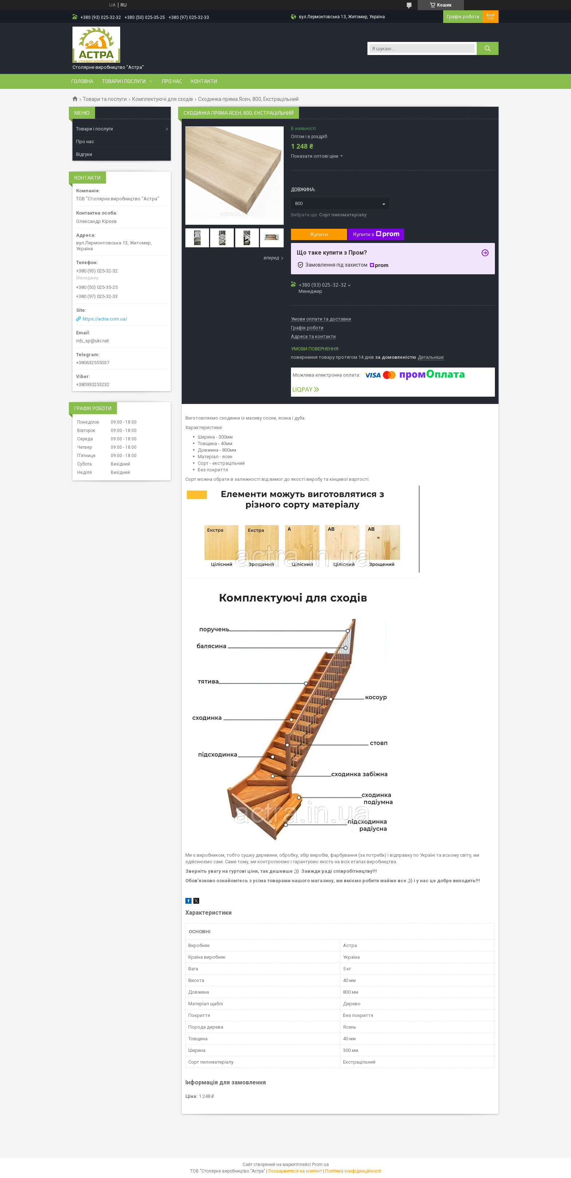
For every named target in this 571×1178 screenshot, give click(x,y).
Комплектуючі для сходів (162, 99)
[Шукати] (488, 48)
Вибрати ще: (329, 214)
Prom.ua (320, 1164)
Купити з (376, 234)
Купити (319, 234)
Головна (82, 81)
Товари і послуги (124, 81)
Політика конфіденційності (353, 1171)
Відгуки (84, 154)
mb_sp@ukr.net (92, 340)
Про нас (172, 81)
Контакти (204, 81)
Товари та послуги (105, 99)
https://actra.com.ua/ (105, 319)
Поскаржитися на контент (295, 1171)
